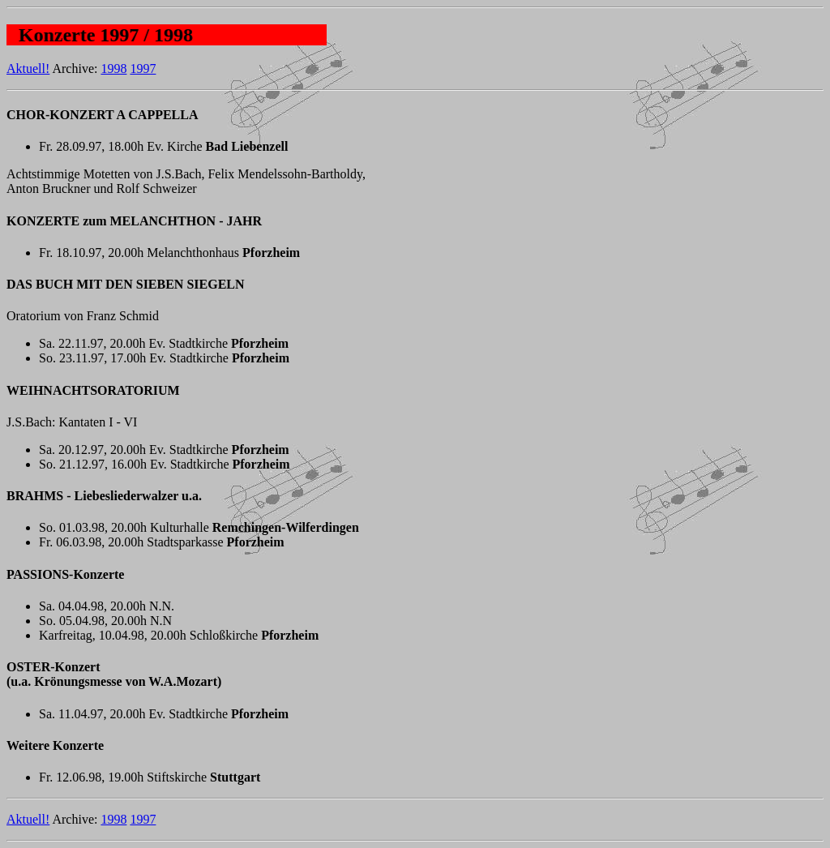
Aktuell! (27, 68)
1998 (113, 68)
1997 (143, 68)
